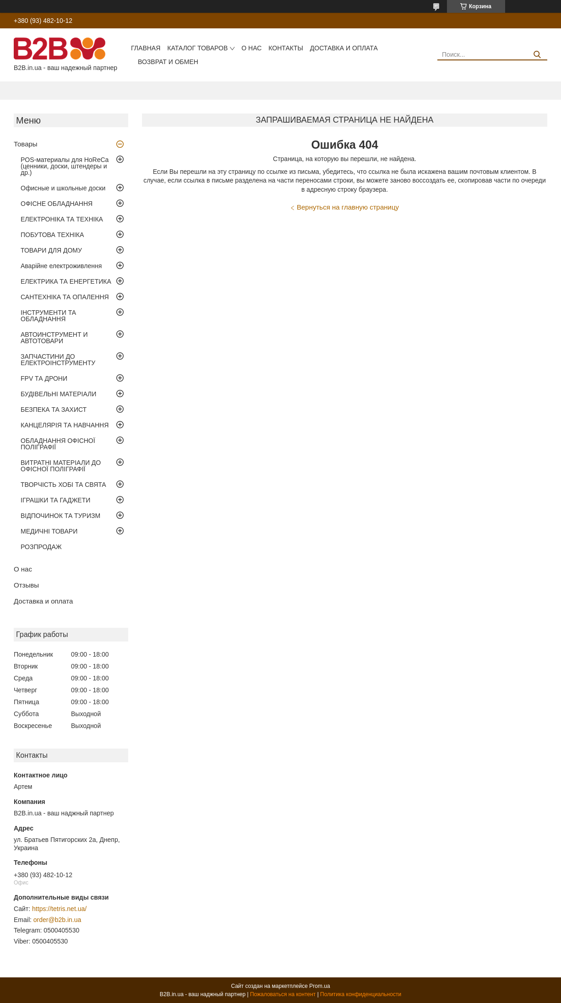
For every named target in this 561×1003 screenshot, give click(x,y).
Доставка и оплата (344, 48)
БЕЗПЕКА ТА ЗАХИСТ (54, 409)
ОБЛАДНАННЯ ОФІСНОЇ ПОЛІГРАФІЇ (58, 444)
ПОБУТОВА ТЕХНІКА (52, 234)
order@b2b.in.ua (57, 919)
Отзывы (26, 585)
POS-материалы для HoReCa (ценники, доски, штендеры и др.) (65, 166)
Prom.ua (319, 986)
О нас (251, 48)
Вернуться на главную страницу (348, 207)
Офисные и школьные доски (63, 188)
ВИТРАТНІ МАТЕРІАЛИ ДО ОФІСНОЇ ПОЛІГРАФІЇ (61, 466)
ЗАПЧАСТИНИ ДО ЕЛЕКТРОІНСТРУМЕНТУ (58, 360)
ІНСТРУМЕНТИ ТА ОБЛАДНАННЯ (48, 316)
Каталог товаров (197, 48)
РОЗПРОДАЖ (41, 546)
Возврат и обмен (168, 61)
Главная (145, 48)
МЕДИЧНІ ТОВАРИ (49, 531)
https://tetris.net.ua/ (59, 908)
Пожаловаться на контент (283, 994)
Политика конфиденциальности (360, 994)
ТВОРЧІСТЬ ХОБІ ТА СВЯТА (63, 484)
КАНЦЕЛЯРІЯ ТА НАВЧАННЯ (65, 425)
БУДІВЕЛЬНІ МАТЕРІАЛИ (58, 394)
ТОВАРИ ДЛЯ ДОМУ (51, 250)
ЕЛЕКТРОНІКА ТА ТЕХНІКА (62, 219)
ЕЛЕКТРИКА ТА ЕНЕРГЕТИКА (66, 281)
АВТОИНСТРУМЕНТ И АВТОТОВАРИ (54, 338)
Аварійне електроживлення (61, 266)
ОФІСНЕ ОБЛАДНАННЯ (57, 203)
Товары (26, 144)
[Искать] (537, 54)
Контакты (285, 48)
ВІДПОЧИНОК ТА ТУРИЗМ (60, 515)
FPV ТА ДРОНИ (44, 378)
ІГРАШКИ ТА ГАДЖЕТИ (55, 500)
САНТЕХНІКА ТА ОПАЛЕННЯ (65, 297)
